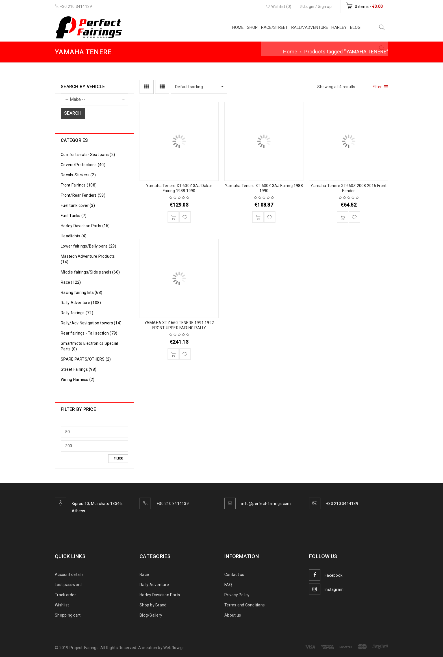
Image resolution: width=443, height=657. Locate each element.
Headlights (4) (74, 236)
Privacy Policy (237, 595)
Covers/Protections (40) (83, 164)
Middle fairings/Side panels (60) (90, 272)
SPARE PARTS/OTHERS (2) (86, 359)
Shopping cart (68, 615)
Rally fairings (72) (77, 313)
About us (232, 615)
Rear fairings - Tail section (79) (89, 333)
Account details (69, 574)
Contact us (234, 574)
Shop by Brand (153, 605)
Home (290, 52)
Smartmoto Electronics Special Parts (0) (89, 346)
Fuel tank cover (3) (78, 205)
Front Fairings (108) (79, 185)
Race (144, 574)
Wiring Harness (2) (78, 379)
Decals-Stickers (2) (78, 175)
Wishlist (62, 605)
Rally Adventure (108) (81, 302)
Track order (65, 595)
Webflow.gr (173, 647)
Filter (118, 458)
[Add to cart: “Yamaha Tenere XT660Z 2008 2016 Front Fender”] (342, 217)
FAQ (228, 584)
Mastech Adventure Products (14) (88, 259)
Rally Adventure (154, 584)
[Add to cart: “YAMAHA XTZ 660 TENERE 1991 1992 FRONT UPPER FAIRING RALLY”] (173, 354)
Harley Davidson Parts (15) (85, 226)
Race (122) (71, 282)
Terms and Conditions (244, 605)
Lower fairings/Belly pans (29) (88, 246)
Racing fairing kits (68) (81, 292)
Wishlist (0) (279, 6)
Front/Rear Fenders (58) (83, 195)
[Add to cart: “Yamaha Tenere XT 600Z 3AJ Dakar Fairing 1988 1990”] (173, 217)
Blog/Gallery (151, 615)
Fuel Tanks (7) (74, 215)
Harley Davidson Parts (160, 595)
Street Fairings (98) (78, 369)
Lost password (68, 584)
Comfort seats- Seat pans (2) (88, 154)
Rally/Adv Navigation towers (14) (91, 323)
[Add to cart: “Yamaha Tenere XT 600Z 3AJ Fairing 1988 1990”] (258, 217)
